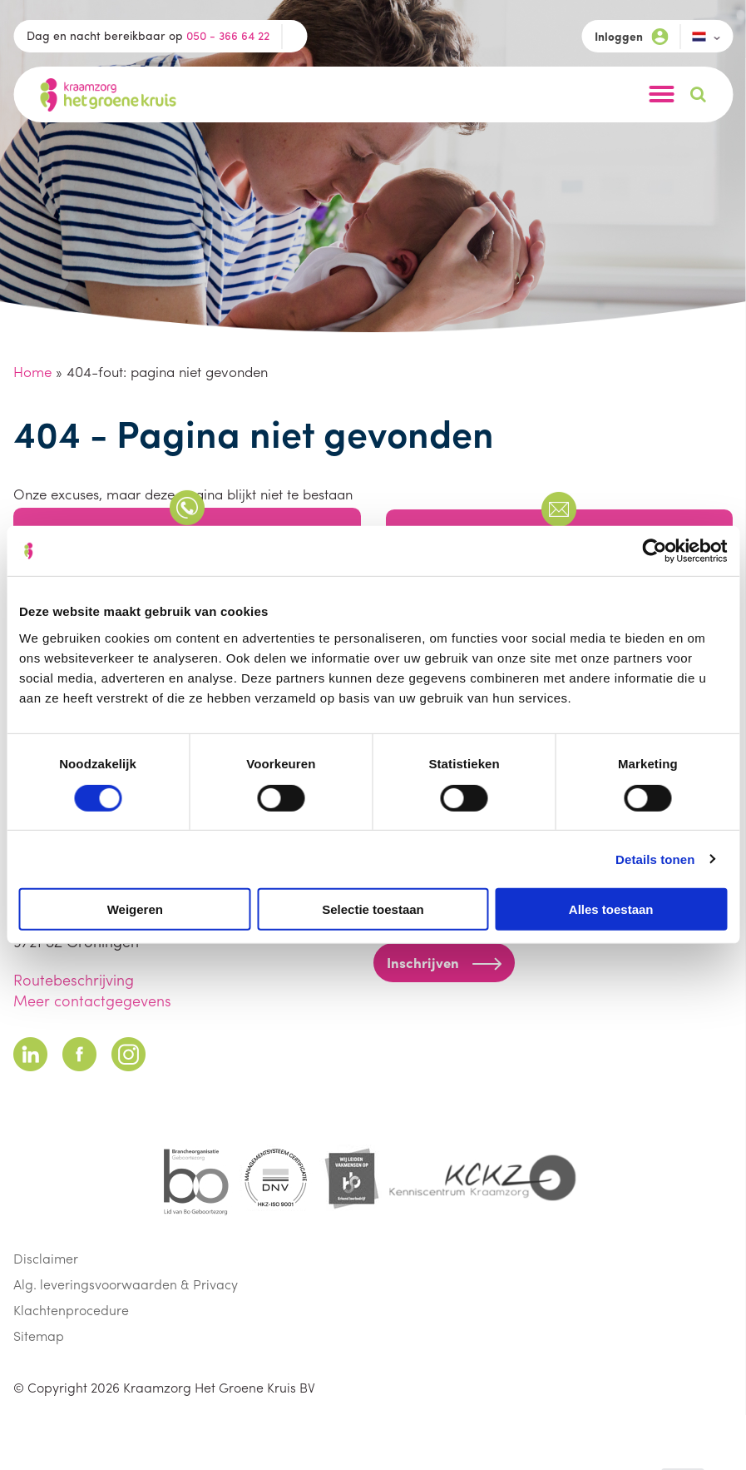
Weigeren (135, 909)
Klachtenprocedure (71, 1309)
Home (32, 371)
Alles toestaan (611, 909)
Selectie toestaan (373, 909)
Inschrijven (444, 962)
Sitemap (38, 1335)
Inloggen (631, 36)
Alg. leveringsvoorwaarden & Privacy (125, 1284)
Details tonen (654, 859)
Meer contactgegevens (92, 1000)
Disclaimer (45, 1258)
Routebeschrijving (73, 979)
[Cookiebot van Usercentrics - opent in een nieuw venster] (654, 551)
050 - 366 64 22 (227, 35)
